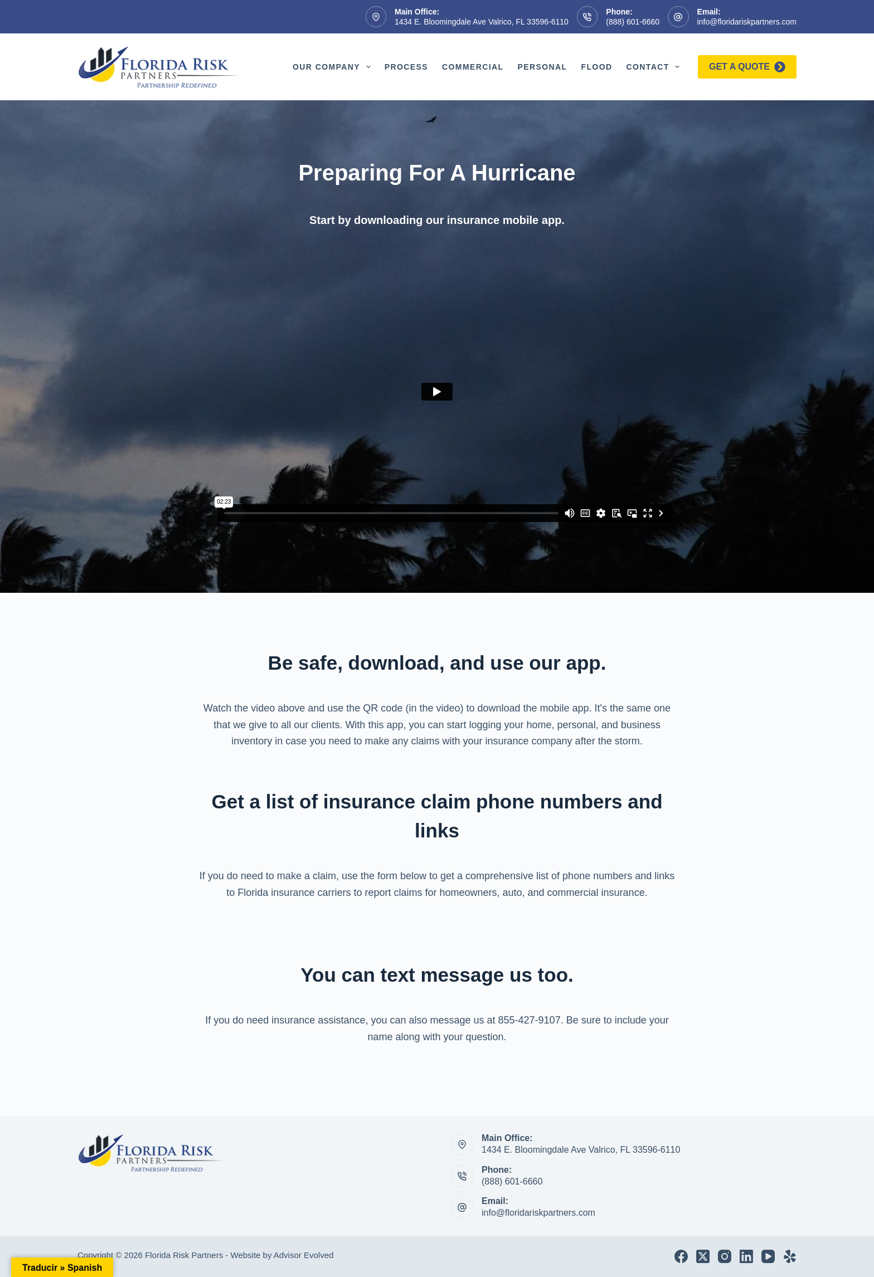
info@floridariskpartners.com (747, 21)
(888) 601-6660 (632, 21)
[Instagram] (724, 1256)
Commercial (472, 66)
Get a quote (747, 66)
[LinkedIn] (746, 1256)
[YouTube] (768, 1256)
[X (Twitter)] (703, 1256)
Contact (655, 67)
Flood (596, 66)
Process (406, 66)
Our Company (334, 67)
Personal (542, 66)
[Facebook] (681, 1256)
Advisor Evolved (304, 1255)
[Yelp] (790, 1256)
